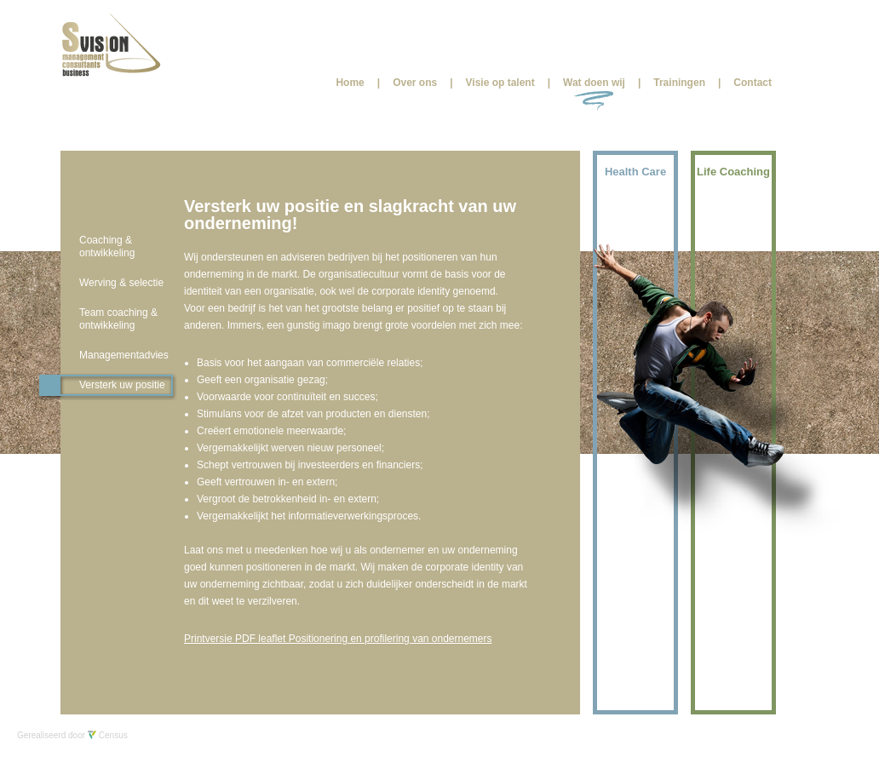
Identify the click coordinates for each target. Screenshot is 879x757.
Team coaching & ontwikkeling (118, 319)
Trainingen (679, 83)
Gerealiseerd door (72, 735)
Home (350, 83)
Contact (752, 83)
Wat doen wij (594, 83)
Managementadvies (124, 355)
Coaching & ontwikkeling (107, 246)
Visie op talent (500, 83)
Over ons (415, 83)
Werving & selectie (121, 283)
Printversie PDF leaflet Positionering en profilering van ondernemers (338, 639)
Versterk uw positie (122, 385)
